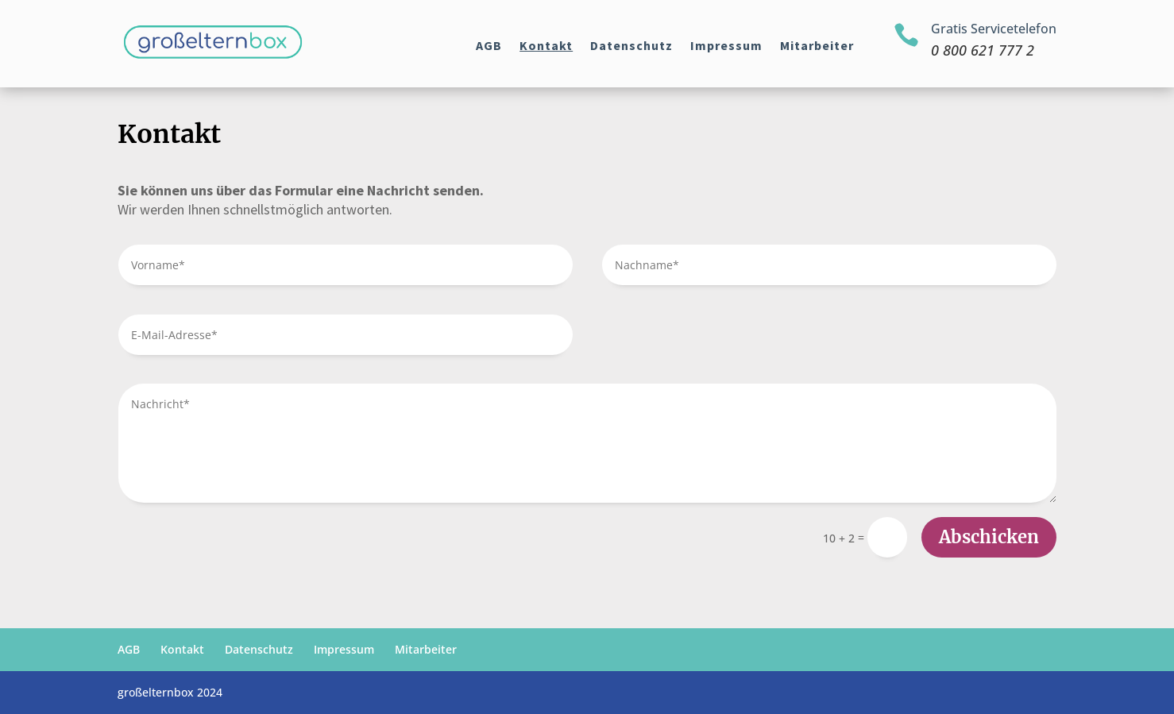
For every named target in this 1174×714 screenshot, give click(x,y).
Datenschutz (631, 46)
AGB (489, 46)
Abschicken (989, 537)
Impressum (726, 46)
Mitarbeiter (817, 46)
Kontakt (546, 46)
